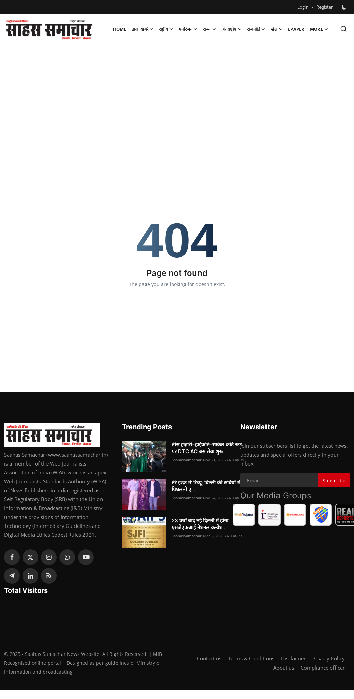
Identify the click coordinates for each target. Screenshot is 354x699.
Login (303, 7)
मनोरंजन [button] (188, 29)
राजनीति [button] (256, 29)
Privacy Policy (328, 658)
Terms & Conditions (251, 658)
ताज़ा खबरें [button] (142, 29)
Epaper (296, 29)
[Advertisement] (177, 99)
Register (324, 7)
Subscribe (334, 480)
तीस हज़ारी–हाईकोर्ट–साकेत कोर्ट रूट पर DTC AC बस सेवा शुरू (207, 448)
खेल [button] (277, 29)
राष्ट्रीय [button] (166, 29)
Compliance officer (323, 667)
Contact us (209, 658)
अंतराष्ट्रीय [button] (231, 29)
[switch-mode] (345, 7)
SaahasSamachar (187, 459)
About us (283, 667)
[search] (343, 29)
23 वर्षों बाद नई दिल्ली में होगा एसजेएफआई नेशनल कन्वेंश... (200, 524)
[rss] (49, 576)
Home (119, 29)
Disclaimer (293, 658)
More (319, 29)
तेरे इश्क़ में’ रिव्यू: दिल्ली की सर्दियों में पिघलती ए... (206, 486)
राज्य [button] (209, 29)
